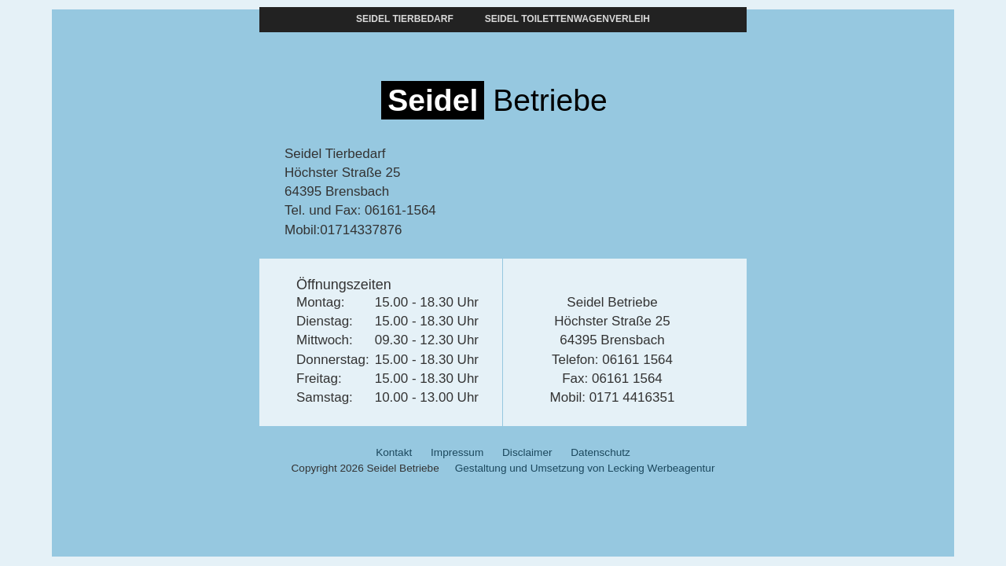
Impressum (457, 452)
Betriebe (494, 100)
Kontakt (394, 452)
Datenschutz (600, 452)
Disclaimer (527, 452)
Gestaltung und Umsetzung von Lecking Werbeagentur (585, 468)
